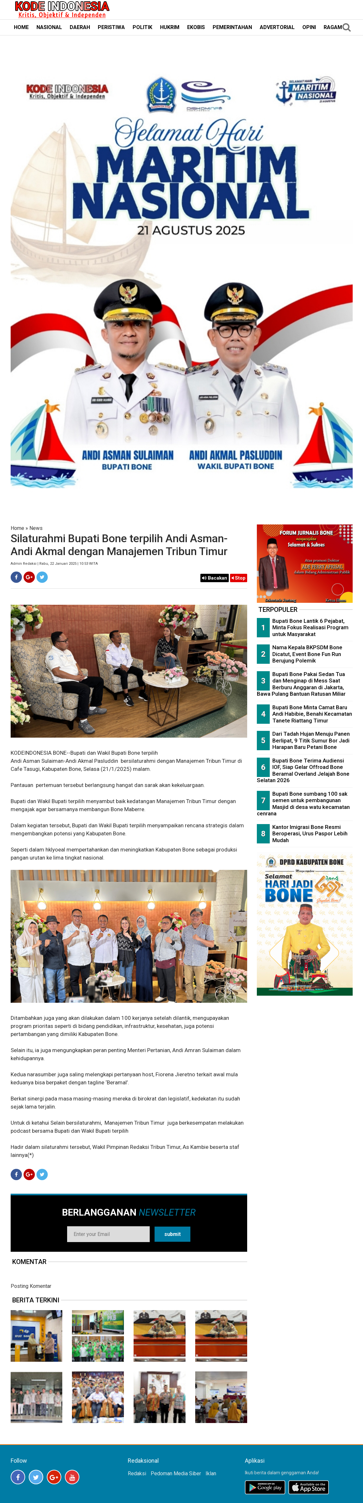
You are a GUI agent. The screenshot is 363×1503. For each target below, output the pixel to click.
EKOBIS (196, 27)
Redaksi (137, 1473)
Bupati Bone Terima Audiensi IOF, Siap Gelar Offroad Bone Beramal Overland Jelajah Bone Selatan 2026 (303, 770)
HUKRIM (169, 27)
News (36, 528)
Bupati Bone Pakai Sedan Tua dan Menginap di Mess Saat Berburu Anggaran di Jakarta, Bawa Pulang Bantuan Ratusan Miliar (301, 684)
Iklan (211, 1473)
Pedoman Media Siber (176, 1473)
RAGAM (333, 27)
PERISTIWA (111, 27)
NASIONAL (49, 27)
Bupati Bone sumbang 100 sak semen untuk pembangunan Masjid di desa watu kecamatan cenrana (303, 804)
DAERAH (80, 27)
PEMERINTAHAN (232, 27)
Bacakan (214, 578)
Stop (239, 578)
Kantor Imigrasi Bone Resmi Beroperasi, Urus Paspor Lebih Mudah (310, 833)
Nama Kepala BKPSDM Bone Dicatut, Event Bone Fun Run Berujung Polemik (307, 654)
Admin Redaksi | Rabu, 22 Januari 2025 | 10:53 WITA (54, 564)
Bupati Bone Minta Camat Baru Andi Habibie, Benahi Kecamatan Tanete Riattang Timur (312, 714)
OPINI (309, 27)
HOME (21, 27)
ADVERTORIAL (277, 27)
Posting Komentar (31, 1286)
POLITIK (142, 27)
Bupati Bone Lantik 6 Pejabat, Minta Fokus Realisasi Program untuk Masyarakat (310, 627)
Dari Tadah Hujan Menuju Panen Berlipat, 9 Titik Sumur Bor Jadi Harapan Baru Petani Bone (311, 740)
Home (17, 528)
